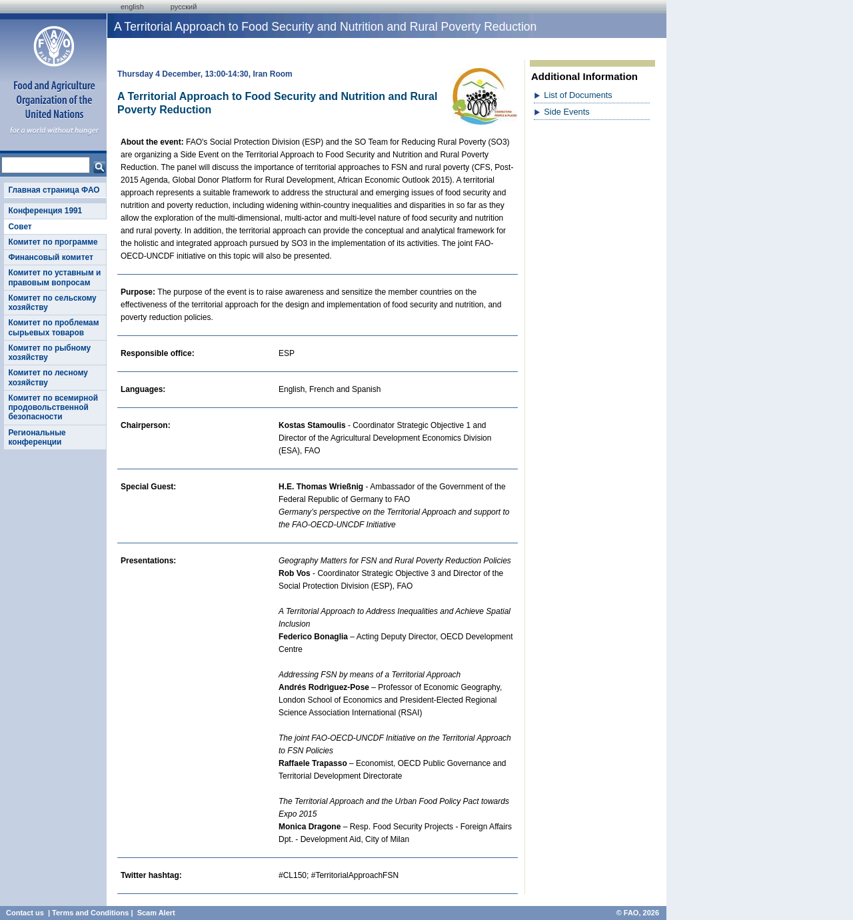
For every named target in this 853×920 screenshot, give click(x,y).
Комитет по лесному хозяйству (47, 377)
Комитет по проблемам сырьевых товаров (53, 327)
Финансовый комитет (50, 257)
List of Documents (578, 95)
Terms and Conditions (90, 913)
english (132, 7)
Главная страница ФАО (53, 190)
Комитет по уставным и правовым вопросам (54, 277)
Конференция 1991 (45, 210)
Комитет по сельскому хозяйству (52, 302)
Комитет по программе (52, 242)
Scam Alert (156, 913)
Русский (184, 7)
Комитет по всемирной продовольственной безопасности (53, 407)
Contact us (25, 913)
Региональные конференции (36, 437)
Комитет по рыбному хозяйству (49, 352)
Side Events (566, 112)
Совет (19, 226)
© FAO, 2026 (637, 913)
